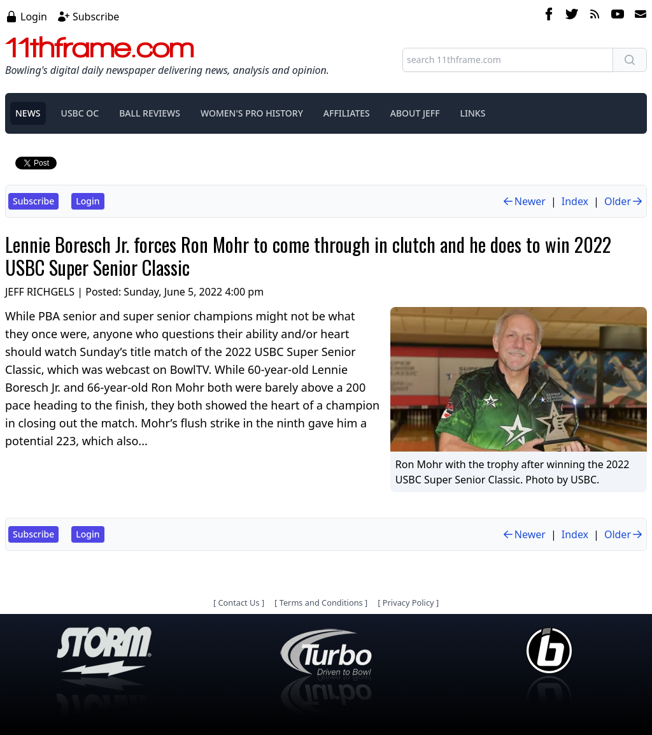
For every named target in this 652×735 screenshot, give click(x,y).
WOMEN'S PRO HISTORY (252, 113)
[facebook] (548, 16)
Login (33, 17)
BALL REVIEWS (149, 113)
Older (624, 201)
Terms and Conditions (321, 602)
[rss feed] (594, 16)
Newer (524, 201)
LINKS (473, 113)
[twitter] (571, 16)
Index (575, 201)
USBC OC (80, 113)
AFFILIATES (346, 113)
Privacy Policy (408, 602)
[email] (638, 16)
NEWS (28, 113)
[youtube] (617, 16)
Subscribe (96, 17)
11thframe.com (99, 47)
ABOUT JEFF (415, 113)
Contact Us (238, 602)
